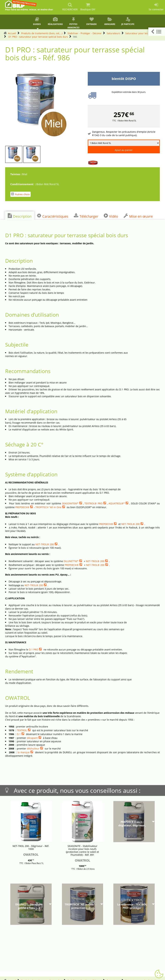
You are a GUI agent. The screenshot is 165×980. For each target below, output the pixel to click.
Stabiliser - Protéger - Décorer (84, 33)
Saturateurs (113, 33)
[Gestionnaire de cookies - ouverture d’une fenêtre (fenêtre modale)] (159, 974)
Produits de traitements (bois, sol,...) (41, 33)
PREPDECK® (22, 507)
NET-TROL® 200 (130, 524)
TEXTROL (22, 730)
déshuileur (33, 748)
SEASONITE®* (70, 503)
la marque (24, 752)
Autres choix (20, 194)
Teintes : (16, 174)
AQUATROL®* (117, 503)
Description (19, 216)
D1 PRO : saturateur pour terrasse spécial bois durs (38, 36)
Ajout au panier (124, 150)
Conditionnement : (23, 184)
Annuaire (109, 21)
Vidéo (111, 216)
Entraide (91, 21)
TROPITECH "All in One (48, 507)
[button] (156, 32)
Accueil (12, 33)
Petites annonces (73, 23)
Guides (37, 21)
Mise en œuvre (138, 216)
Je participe (127, 21)
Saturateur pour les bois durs (142, 33)
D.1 (19, 734)
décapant (32, 738)
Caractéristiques (52, 216)
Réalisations (55, 21)
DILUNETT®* (71, 561)
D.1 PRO (33, 649)
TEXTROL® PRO (93, 503)
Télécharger (86, 216)
